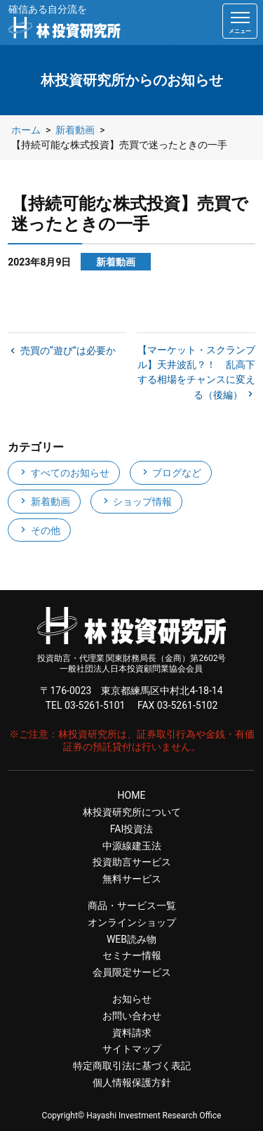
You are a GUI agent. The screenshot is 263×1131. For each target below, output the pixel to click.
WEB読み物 (131, 939)
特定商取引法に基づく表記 (132, 1065)
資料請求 (131, 1032)
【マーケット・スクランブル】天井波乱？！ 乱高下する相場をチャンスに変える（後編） (196, 372)
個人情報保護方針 (132, 1082)
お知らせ (131, 999)
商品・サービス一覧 (132, 905)
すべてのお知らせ (63, 472)
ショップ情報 (136, 501)
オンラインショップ (132, 922)
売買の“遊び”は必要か (66, 350)
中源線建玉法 (131, 845)
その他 (39, 530)
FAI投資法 (132, 829)
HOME (132, 795)
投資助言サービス (132, 862)
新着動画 (43, 501)
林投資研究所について (132, 812)
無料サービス (131, 878)
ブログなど (170, 472)
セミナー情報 (131, 955)
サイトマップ (131, 1048)
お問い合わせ (131, 1015)
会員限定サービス (132, 972)
